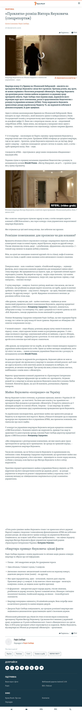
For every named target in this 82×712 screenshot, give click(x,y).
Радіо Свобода (23, 24)
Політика (9, 9)
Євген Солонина (11, 24)
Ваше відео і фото (11, 682)
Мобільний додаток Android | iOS (54, 682)
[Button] (64, 33)
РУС (55, 709)
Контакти (45, 698)
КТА (41, 709)
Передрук (9, 702)
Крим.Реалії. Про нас (13, 698)
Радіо (7, 686)
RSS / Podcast (47, 686)
